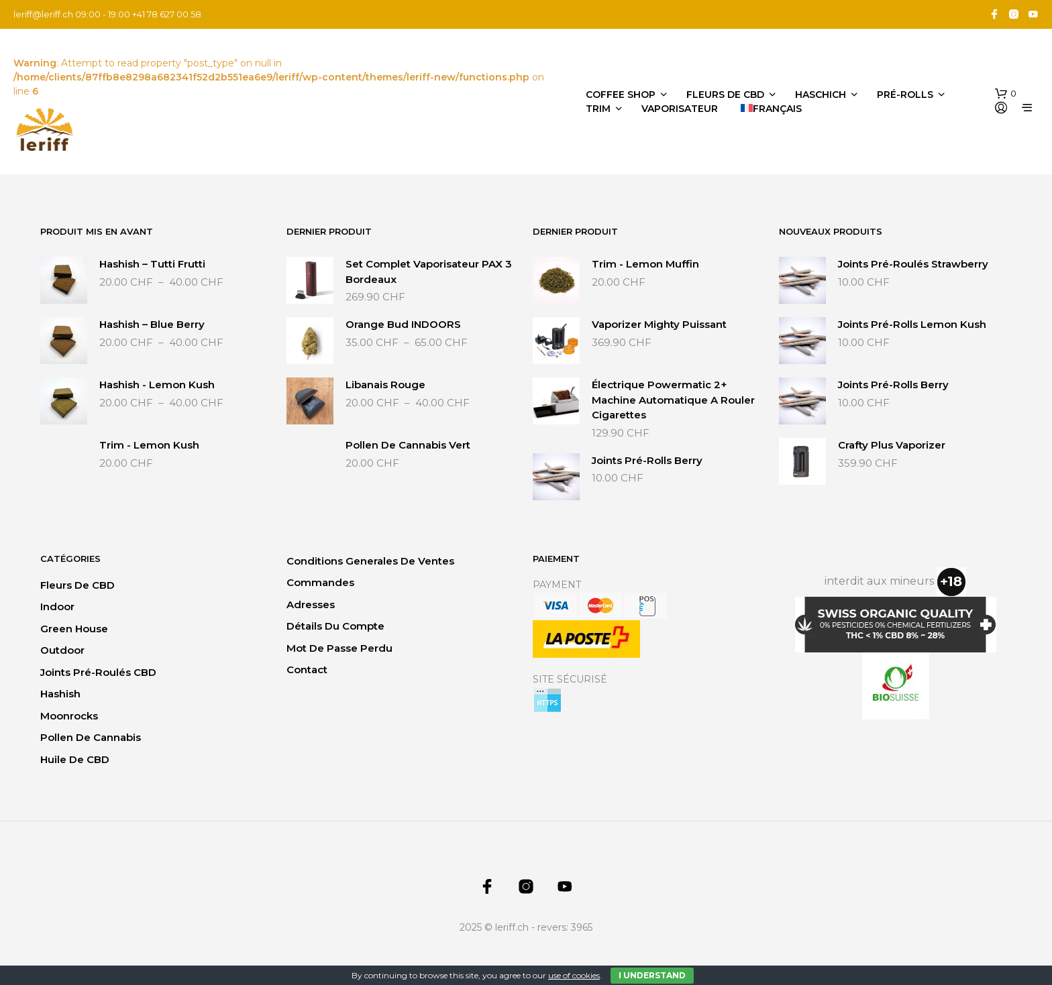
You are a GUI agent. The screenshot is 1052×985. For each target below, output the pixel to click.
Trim (598, 109)
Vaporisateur (679, 109)
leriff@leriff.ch (43, 14)
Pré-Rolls (905, 95)
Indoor (57, 606)
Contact (306, 669)
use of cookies (574, 975)
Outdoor (62, 650)
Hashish (60, 693)
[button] (1005, 94)
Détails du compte (335, 626)
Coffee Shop (620, 95)
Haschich (820, 95)
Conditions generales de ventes (370, 561)
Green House (74, 628)
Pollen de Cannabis (90, 737)
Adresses (310, 604)
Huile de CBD (74, 759)
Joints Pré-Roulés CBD (98, 672)
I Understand (652, 975)
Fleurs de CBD (725, 95)
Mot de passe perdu (339, 648)
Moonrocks (69, 715)
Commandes (320, 582)
